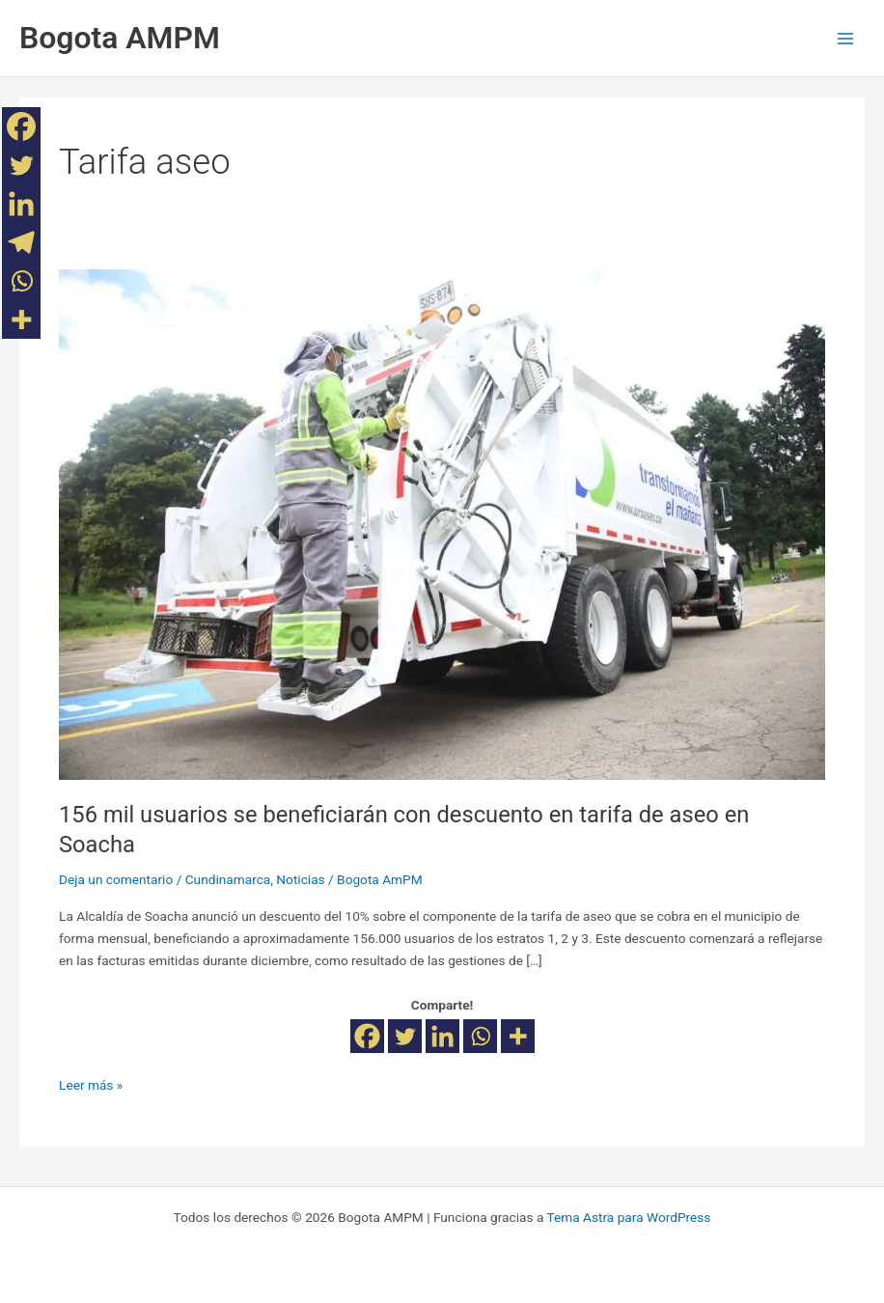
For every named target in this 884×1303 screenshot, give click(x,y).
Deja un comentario (116, 879)
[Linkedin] (442, 1036)
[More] (518, 1036)
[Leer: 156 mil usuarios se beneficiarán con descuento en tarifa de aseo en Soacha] (442, 523)
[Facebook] (367, 1036)
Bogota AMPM (119, 37)
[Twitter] (405, 1036)
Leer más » (91, 1083)
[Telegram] (21, 242)
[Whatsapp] (480, 1036)
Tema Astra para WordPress (628, 1217)
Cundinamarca (228, 879)
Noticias (300, 879)
